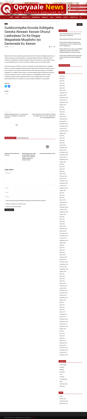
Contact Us (73, 17)
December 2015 (64, 347)
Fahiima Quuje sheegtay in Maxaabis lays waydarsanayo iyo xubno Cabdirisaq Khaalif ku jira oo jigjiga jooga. (70, 44)
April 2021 (62, 197)
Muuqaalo (62, 372)
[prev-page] (6, 163)
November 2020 (64, 207)
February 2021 (63, 202)
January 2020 (63, 231)
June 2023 (62, 138)
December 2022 (64, 152)
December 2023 (64, 123)
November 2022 (64, 154)
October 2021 (63, 185)
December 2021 (64, 181)
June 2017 (62, 305)
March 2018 (63, 283)
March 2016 (63, 340)
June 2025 (62, 83)
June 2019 (62, 247)
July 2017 (62, 302)
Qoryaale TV (25, 17)
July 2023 (62, 135)
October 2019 (63, 238)
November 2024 (64, 97)
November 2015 (64, 350)
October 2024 (63, 100)
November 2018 (64, 264)
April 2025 (62, 88)
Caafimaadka (36, 17)
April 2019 (62, 252)
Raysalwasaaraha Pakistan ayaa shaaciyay (70, 39)
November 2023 (64, 126)
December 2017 (64, 290)
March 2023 (63, 145)
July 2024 (62, 107)
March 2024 (63, 116)
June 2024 (62, 109)
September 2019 (64, 240)
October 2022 (63, 157)
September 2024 (64, 102)
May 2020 (62, 221)
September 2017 (64, 297)
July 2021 (62, 193)
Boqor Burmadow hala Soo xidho (47, 153)
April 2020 (62, 224)
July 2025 (62, 81)
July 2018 (62, 274)
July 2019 (62, 245)
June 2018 (62, 276)
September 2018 (64, 269)
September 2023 (64, 131)
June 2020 (62, 219)
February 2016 (63, 343)
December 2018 (64, 262)
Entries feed (63, 398)
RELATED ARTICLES (10, 138)
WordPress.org (63, 403)
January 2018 (63, 288)
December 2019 (64, 233)
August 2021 (63, 190)
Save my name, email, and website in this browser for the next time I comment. (26, 200)
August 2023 (63, 133)
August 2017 (63, 300)
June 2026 (62, 76)
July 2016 (62, 331)
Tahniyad (58, 17)
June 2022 (62, 166)
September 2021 (64, 188)
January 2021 (63, 204)
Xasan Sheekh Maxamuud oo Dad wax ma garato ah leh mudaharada (70, 34)
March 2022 (63, 173)
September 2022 (64, 159)
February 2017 (63, 314)
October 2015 (63, 352)
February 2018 (63, 285)
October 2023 (63, 128)
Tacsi (51, 17)
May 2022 (62, 169)
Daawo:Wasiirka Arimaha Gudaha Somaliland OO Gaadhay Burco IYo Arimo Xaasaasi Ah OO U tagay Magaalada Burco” (43, 115)
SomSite (32, 417)
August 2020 (63, 214)
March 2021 (63, 200)
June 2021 (62, 195)
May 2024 (62, 112)
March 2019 (63, 254)
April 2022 (62, 171)
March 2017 (63, 312)
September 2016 (64, 326)
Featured (62, 367)
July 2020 (62, 216)
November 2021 (64, 183)
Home (11, 17)
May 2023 (62, 140)
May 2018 (62, 278)
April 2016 (62, 338)
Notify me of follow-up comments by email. (16, 203)
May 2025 (62, 85)
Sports (65, 17)
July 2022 (62, 164)
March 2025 (63, 90)
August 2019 (63, 243)
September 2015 (64, 355)
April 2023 (62, 143)
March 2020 (63, 226)
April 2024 (62, 114)
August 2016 (63, 328)
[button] (80, 17)
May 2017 (62, 307)
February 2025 (63, 92)
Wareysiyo (62, 386)
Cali (7, 46)
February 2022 (63, 176)
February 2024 (63, 119)
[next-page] (8, 163)
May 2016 (62, 335)
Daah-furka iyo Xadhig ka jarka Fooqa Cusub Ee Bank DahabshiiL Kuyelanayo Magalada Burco (71, 57)
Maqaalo (45, 17)
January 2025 (63, 95)
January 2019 (63, 259)
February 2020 (63, 228)
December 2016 (64, 319)
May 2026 (62, 78)
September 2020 (64, 212)
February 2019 (63, 257)
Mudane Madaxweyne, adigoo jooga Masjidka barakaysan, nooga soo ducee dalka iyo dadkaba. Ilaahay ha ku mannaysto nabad (29, 156)
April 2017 (62, 309)
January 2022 (63, 178)
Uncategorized (63, 379)
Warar (17, 17)
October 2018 (63, 266)
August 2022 (63, 162)
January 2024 (63, 121)
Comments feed (64, 401)
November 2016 (64, 321)
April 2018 (62, 281)
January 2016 (63, 345)
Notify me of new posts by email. (13, 206)
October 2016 (63, 324)
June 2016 (62, 333)
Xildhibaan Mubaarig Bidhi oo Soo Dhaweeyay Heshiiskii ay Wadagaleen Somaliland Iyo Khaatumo (16, 115)
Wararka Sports (64, 384)
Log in (61, 396)
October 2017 (63, 295)
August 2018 (63, 271)
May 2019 (62, 250)
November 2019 (64, 235)
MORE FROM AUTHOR (22, 138)
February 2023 (63, 147)
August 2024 (63, 104)
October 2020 (63, 209)
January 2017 (63, 316)
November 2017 (64, 293)
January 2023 (63, 150)
